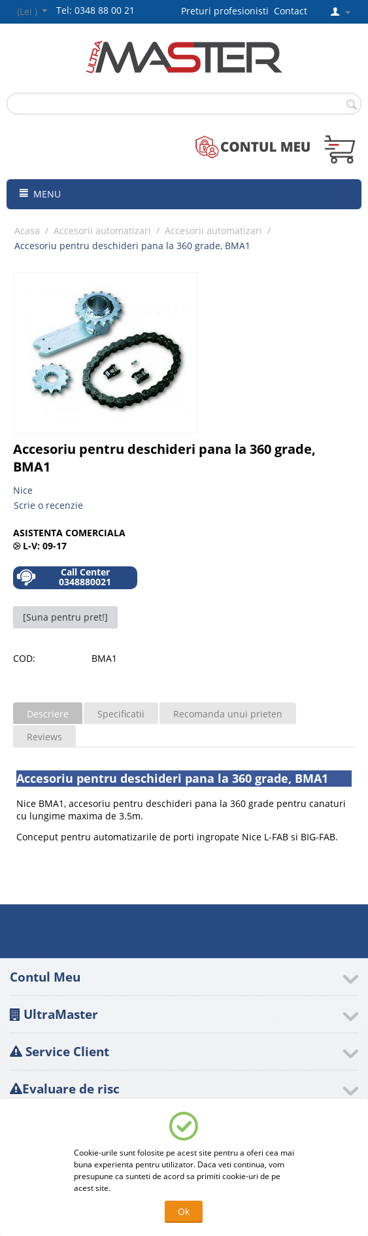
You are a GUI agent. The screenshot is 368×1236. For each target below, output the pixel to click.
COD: (24, 658)
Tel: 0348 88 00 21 (95, 10)
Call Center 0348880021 (63, 577)
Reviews (44, 736)
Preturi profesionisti (227, 11)
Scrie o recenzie (48, 505)
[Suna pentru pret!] (65, 617)
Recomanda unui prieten (227, 714)
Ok (184, 1211)
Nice (23, 490)
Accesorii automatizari (102, 230)
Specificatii (120, 714)
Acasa (27, 230)
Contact (290, 11)
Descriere (48, 714)
